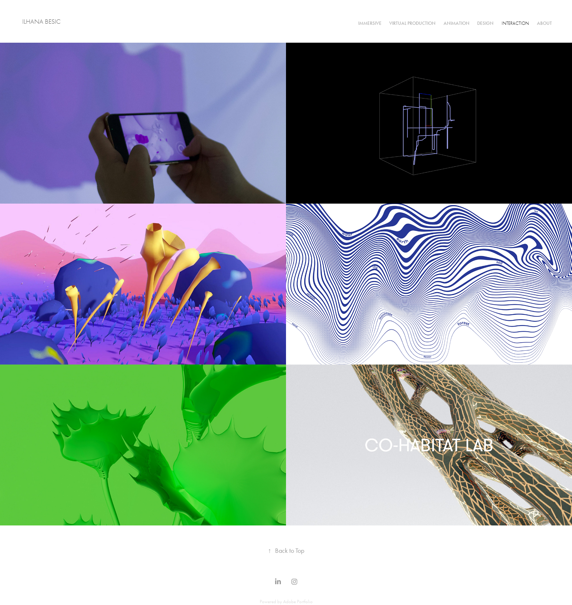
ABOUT (544, 23)
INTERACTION (515, 23)
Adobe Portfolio (298, 601)
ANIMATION (456, 23)
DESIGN (485, 23)
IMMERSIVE (370, 23)
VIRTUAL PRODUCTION (412, 23)
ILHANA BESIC (41, 22)
